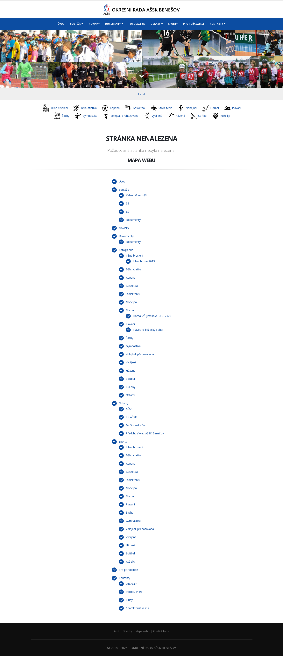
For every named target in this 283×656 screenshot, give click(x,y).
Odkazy (123, 403)
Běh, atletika (134, 269)
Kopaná (131, 277)
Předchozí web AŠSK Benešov (145, 433)
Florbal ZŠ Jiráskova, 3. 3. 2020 (152, 316)
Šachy (129, 338)
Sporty (123, 441)
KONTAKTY (216, 23)
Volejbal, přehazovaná (140, 354)
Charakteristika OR (137, 608)
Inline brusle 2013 (144, 261)
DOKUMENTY (113, 23)
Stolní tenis (133, 294)
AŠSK (129, 409)
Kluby (129, 600)
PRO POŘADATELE (193, 23)
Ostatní (130, 395)
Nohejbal (131, 302)
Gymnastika (133, 346)
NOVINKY (94, 23)
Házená (130, 370)
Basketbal (132, 286)
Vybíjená (131, 362)
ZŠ (127, 203)
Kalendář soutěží (136, 195)
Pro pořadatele (128, 570)
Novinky (124, 228)
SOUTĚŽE (75, 23)
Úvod (141, 94)
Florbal (130, 310)
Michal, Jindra (134, 592)
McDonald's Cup (136, 425)
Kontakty (124, 578)
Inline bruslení (134, 255)
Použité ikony (161, 631)
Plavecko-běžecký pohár (148, 330)
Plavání (130, 324)
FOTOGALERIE (137, 23)
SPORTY (173, 23)
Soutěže (124, 189)
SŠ (127, 211)
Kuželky (130, 387)
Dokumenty (133, 220)
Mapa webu (142, 631)
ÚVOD (61, 23)
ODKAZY (155, 23)
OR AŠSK (131, 583)
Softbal (130, 379)
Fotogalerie (126, 250)
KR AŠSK (131, 417)
